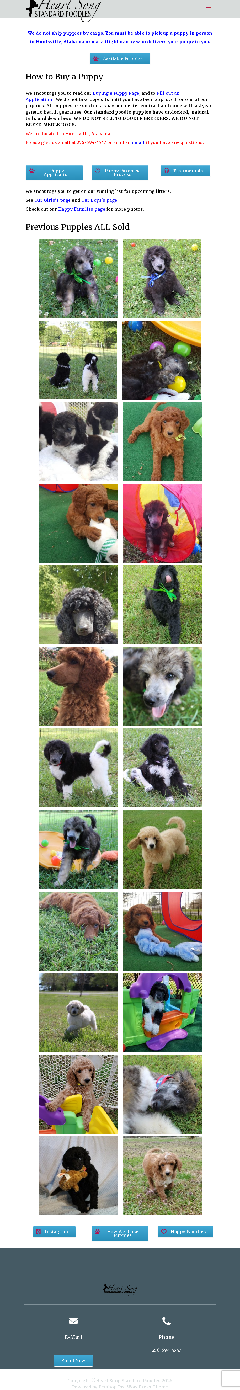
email (138, 142)
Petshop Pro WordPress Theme (133, 1386)
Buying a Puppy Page (116, 93)
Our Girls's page (52, 200)
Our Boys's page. (99, 200)
